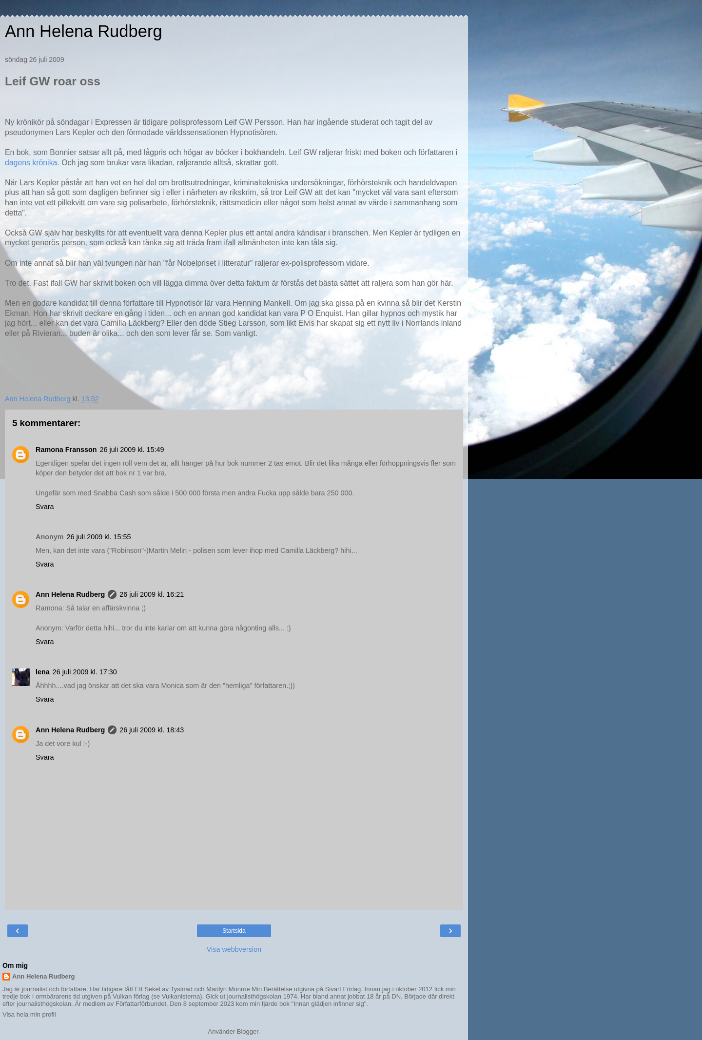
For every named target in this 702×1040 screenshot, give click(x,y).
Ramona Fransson (66, 449)
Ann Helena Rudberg (83, 31)
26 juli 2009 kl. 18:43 (151, 730)
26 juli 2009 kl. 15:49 (132, 449)
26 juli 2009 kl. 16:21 (151, 594)
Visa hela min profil (29, 1014)
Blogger (247, 1031)
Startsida (233, 930)
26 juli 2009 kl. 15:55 (99, 537)
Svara (45, 506)
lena (43, 672)
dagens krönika (31, 162)
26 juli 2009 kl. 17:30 (85, 672)
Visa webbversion (234, 949)
